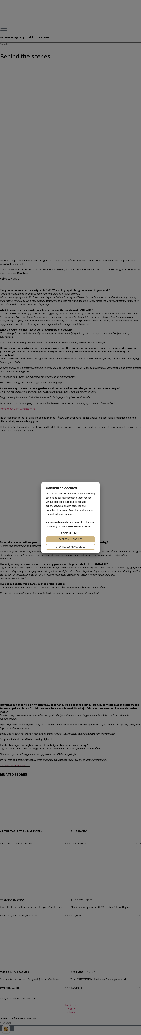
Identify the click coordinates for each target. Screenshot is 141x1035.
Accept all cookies (70, 539)
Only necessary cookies (70, 546)
